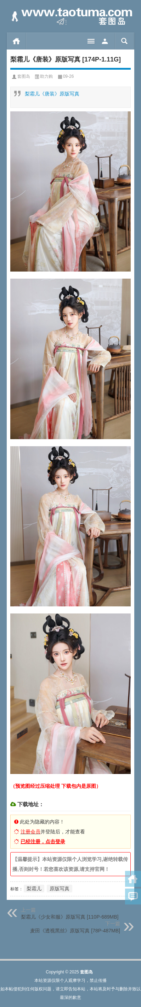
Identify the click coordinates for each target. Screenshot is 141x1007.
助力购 (46, 76)
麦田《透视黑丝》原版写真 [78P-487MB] (75, 930)
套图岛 (23, 76)
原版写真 (59, 888)
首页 (16, 41)
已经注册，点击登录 (43, 841)
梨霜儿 (34, 888)
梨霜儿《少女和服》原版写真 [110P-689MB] (69, 917)
